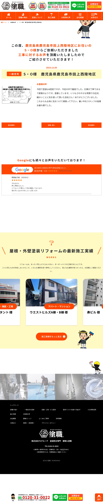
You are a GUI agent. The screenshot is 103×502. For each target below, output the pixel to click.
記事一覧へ (51, 125)
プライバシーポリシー (46, 450)
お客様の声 (14, 22)
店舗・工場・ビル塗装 (46, 436)
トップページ (14, 431)
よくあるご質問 (40, 445)
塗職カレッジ (25, 445)
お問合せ (12, 450)
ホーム (5, 22)
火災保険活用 (89, 436)
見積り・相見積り (26, 450)
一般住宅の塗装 (27, 436)
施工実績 (12, 440)
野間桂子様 (16, 178)
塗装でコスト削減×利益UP (69, 436)
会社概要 (12, 445)
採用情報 (53, 445)
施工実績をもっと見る (51, 362)
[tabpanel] (51, 328)
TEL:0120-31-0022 (51, 474)
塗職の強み (13, 436)
